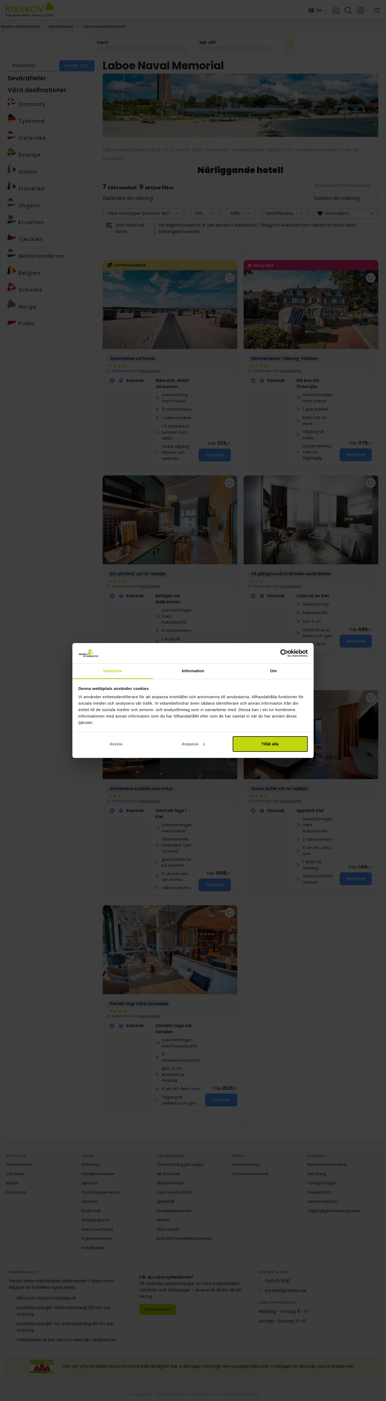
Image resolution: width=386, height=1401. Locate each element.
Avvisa (116, 744)
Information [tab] (193, 670)
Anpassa (193, 744)
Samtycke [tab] (112, 670)
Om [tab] (273, 670)
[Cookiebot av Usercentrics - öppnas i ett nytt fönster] (284, 653)
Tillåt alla (270, 744)
